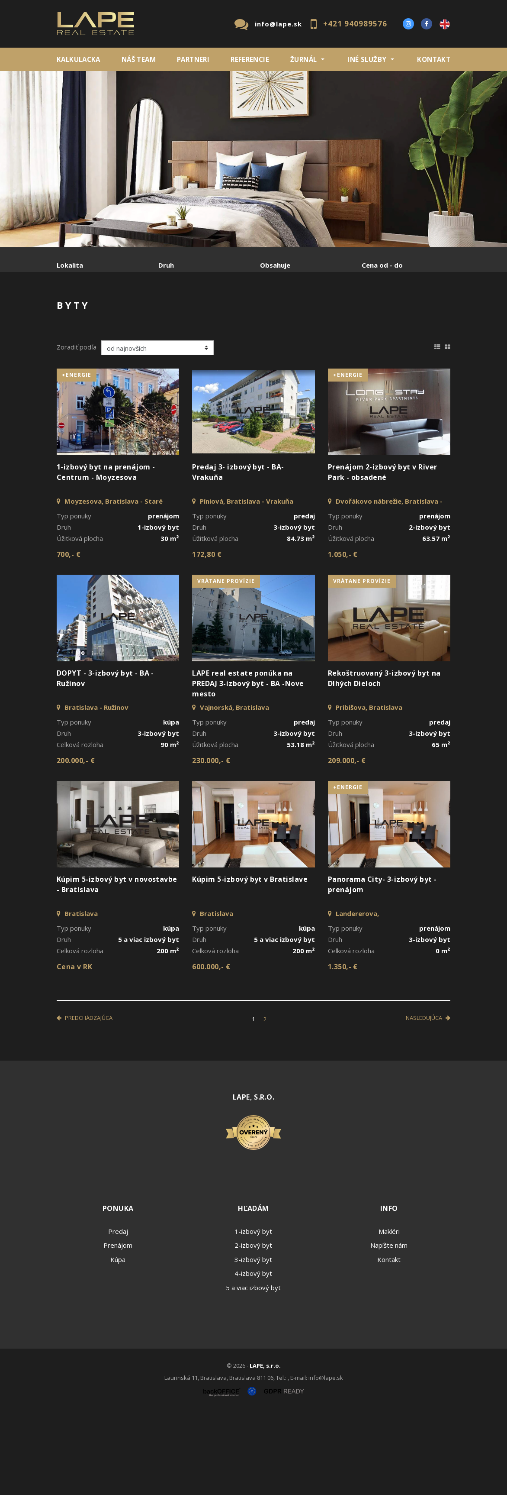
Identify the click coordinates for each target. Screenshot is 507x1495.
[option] (253, 159)
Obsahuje (275, 265)
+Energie (76, 458)
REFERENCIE (250, 59)
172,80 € (206, 637)
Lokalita (70, 265)
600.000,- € (211, 1050)
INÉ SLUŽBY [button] (366, 59)
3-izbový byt (253, 1342)
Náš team (139, 59)
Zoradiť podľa (76, 430)
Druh (166, 265)
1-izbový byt (253, 1314)
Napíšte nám (389, 1328)
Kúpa (187, 310)
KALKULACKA (78, 59)
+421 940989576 (355, 24)
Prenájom (136, 310)
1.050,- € (343, 637)
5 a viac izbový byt (253, 1370)
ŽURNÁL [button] (303, 59)
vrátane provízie (226, 664)
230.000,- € (211, 843)
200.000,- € (76, 843)
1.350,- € (343, 1050)
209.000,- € (347, 843)
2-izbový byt (253, 1328)
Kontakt (433, 59)
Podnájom (89, 331)
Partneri (193, 59)
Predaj (83, 310)
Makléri (389, 1314)
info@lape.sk (278, 23)
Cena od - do (382, 265)
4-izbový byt (253, 1356)
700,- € (68, 637)
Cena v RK (74, 1050)
